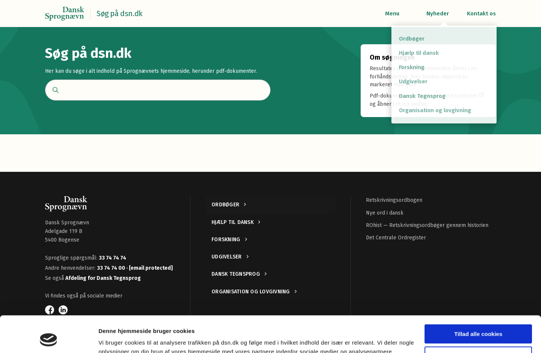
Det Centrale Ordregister (396, 237)
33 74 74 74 (112, 258)
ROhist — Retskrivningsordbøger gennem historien (427, 225)
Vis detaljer (113, 338)
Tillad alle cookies (478, 300)
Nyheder (437, 13)
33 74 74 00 (111, 268)
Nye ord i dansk (384, 213)
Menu (392, 13)
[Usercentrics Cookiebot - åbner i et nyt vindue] (49, 338)
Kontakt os (481, 13)
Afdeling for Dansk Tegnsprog (103, 278)
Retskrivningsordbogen (394, 200)
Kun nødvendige (478, 321)
